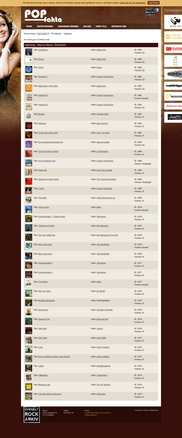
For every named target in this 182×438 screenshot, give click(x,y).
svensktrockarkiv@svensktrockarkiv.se (98, 413)
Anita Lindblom (102, 356)
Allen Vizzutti (102, 123)
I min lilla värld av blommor (50, 394)
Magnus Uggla (103, 142)
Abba (98, 207)
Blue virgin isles (45, 244)
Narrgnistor (43, 310)
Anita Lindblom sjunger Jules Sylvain (54, 356)
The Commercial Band (106, 179)
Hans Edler (101, 338)
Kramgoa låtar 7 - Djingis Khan (51, 216)
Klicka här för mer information (133, 3)
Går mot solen (44, 291)
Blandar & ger (44, 385)
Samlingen (43, 50)
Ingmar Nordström (104, 188)
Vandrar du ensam (46, 226)
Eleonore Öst (44, 319)
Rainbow (42, 123)
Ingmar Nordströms (105, 77)
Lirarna (100, 328)
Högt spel (42, 328)
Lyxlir (40, 347)
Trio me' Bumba (103, 385)
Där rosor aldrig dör (46, 235)
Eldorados (101, 394)
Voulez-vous (43, 207)
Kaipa (40, 67)
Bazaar (41, 114)
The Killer (42, 198)
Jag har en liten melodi (48, 151)
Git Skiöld (101, 291)
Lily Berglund (102, 151)
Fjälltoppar (42, 375)
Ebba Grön (101, 50)
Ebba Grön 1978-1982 (48, 86)
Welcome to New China (48, 179)
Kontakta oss (118, 26)
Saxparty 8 (43, 95)
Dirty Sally (42, 338)
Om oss (87, 26)
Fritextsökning (45, 26)
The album (42, 282)
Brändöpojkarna (103, 366)
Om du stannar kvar (47, 161)
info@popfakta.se (91, 415)
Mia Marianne (103, 226)
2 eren (41, 188)
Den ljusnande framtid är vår (50, 142)
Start (29, 26)
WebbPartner (153, 410)
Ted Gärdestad (102, 244)
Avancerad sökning (68, 26)
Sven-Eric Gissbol (104, 170)
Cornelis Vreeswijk (105, 310)
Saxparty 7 (43, 77)
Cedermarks (102, 375)
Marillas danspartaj (46, 300)
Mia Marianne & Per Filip (107, 235)
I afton (41, 366)
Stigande (68, 34)
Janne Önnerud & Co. (106, 198)
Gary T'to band (103, 133)
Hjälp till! (101, 26)
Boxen (41, 59)
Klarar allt (42, 170)
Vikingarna (101, 216)
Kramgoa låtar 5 (45, 263)
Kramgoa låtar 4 (45, 272)
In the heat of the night (48, 133)
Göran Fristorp (103, 347)
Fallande (57, 34)
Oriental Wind (103, 114)
